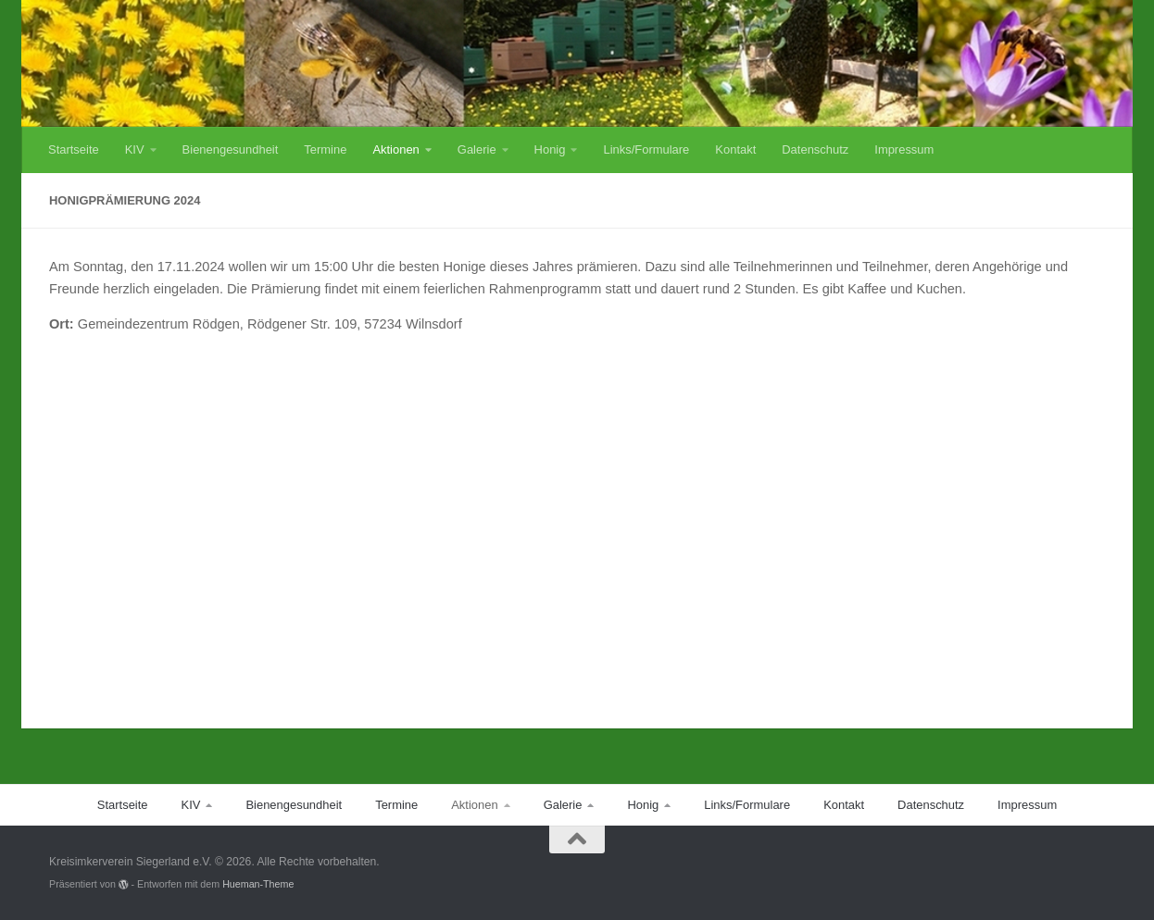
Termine (325, 149)
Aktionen (395, 149)
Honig (550, 149)
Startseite (73, 149)
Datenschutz (815, 149)
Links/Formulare (646, 149)
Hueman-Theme (258, 883)
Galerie (477, 149)
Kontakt (735, 149)
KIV (134, 149)
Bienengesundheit (230, 149)
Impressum (904, 149)
